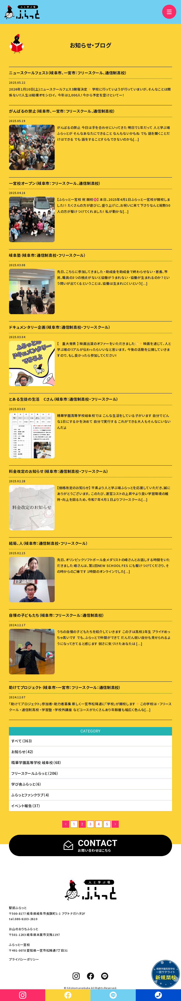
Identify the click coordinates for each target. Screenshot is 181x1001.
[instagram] (76, 976)
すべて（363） (22, 740)
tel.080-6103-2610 (23, 919)
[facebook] (90, 976)
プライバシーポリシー (24, 959)
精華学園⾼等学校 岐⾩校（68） (36, 762)
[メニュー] (169, 12)
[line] (104, 976)
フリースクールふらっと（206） (34, 773)
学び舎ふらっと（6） (26, 784)
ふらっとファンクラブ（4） (30, 794)
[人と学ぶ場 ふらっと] (22, 12)
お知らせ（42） (22, 751)
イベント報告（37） (26, 805)
